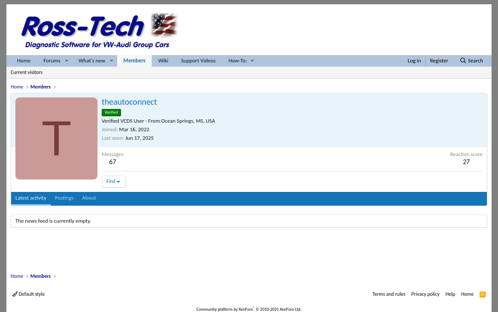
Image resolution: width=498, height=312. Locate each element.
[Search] (471, 61)
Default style (28, 294)
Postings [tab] (64, 197)
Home (24, 60)
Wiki (163, 60)
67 (112, 162)
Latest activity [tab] (31, 197)
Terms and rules (388, 294)
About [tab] (89, 197)
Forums (52, 60)
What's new (92, 60)
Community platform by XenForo (249, 309)
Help (450, 294)
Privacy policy (425, 294)
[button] (66, 61)
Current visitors (26, 72)
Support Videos (198, 60)
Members (135, 60)
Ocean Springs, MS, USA (188, 121)
